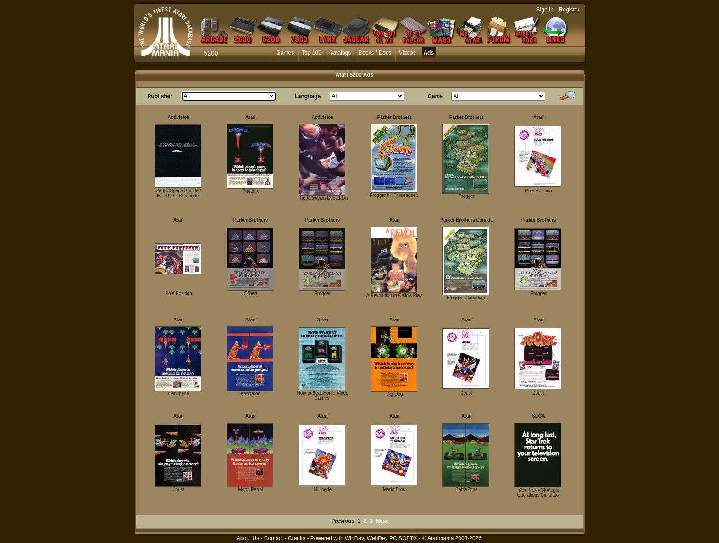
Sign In (544, 9)
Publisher (160, 96)
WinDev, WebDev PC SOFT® (381, 538)
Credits (296, 538)
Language (308, 96)
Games (285, 53)
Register (569, 9)
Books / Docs (375, 53)
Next (382, 521)
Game (435, 96)
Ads (428, 53)
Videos (407, 53)
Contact (273, 538)
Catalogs (340, 53)
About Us (248, 538)
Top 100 (311, 53)
